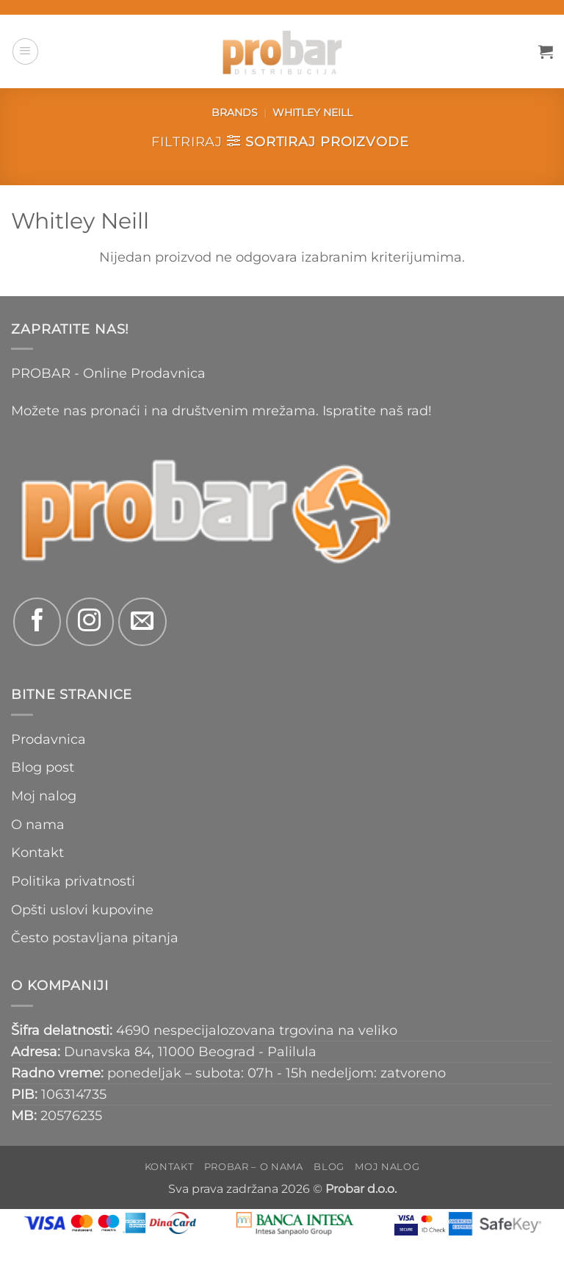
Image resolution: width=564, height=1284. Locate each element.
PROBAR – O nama (253, 1166)
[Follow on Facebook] (37, 621)
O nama (38, 824)
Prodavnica (48, 739)
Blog (329, 1166)
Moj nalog (43, 795)
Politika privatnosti (73, 881)
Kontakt (37, 852)
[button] (25, 51)
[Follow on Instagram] (90, 621)
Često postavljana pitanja (94, 937)
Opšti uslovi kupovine (82, 909)
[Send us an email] (142, 621)
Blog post (42, 767)
